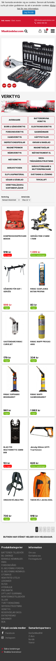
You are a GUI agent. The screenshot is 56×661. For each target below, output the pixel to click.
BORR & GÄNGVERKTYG (14, 126)
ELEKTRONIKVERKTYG (41, 126)
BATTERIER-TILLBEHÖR (12, 552)
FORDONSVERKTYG (14, 132)
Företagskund (35, 559)
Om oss (32, 552)
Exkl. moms (16, 20)
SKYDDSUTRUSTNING (11, 606)
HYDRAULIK (6, 587)
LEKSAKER (6, 581)
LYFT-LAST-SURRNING (11, 593)
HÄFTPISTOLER (41, 137)
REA (3, 622)
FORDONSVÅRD (8, 565)
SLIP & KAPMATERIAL (14, 174)
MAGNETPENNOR (15, 147)
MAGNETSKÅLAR (41, 147)
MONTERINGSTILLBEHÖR (13, 596)
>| (53, 529)
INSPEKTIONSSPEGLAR (14, 142)
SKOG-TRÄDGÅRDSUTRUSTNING (41, 159)
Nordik (31, 639)
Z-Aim (31, 636)
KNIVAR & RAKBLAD (41, 142)
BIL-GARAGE (7, 556)
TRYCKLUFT (41, 180)
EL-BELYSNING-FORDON (12, 568)
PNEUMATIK (7, 590)
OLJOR (4, 600)
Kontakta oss (35, 556)
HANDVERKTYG (15, 137)
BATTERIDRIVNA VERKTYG (41, 120)
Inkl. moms (5, 20)
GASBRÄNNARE (41, 132)
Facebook (8, 633)
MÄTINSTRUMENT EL (41, 153)
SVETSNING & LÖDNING (41, 174)
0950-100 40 (41, 23)
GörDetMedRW (35, 633)
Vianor (32, 642)
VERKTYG (5, 609)
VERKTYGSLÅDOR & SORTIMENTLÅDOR (14, 186)
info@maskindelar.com (45, 20)
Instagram (8, 638)
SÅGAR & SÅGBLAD (14, 180)
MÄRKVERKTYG (15, 153)
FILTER (4, 584)
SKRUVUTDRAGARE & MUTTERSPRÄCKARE (41, 168)
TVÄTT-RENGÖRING (10, 603)
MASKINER (6, 619)
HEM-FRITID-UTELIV (10, 578)
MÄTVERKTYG (14, 159)
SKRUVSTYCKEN (14, 168)
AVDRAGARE (14, 120)
